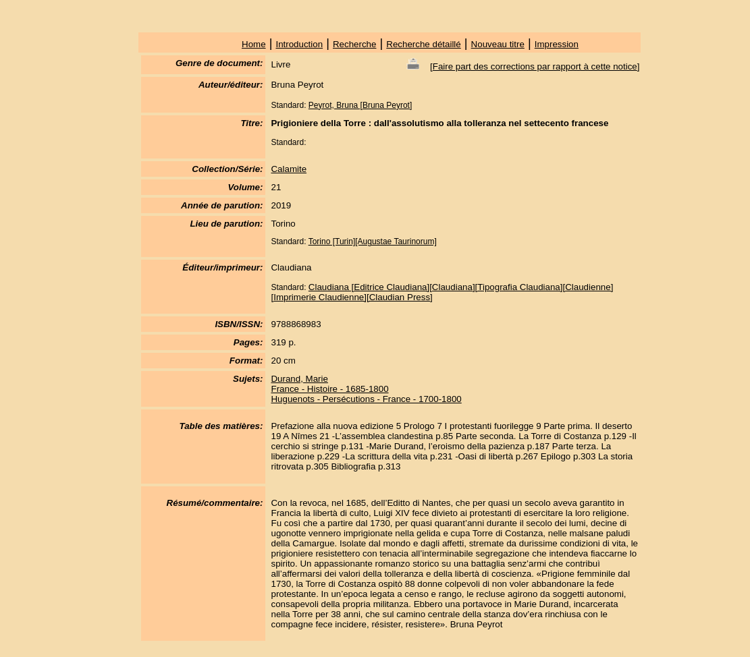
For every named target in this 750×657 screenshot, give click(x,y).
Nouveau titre (498, 44)
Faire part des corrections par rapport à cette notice (535, 66)
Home (254, 44)
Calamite (288, 169)
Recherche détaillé (423, 44)
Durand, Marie (299, 379)
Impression (557, 44)
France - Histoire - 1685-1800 (329, 389)
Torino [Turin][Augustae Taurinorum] (373, 241)
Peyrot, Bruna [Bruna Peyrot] (360, 105)
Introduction (299, 44)
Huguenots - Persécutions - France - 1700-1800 (366, 399)
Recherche (354, 44)
